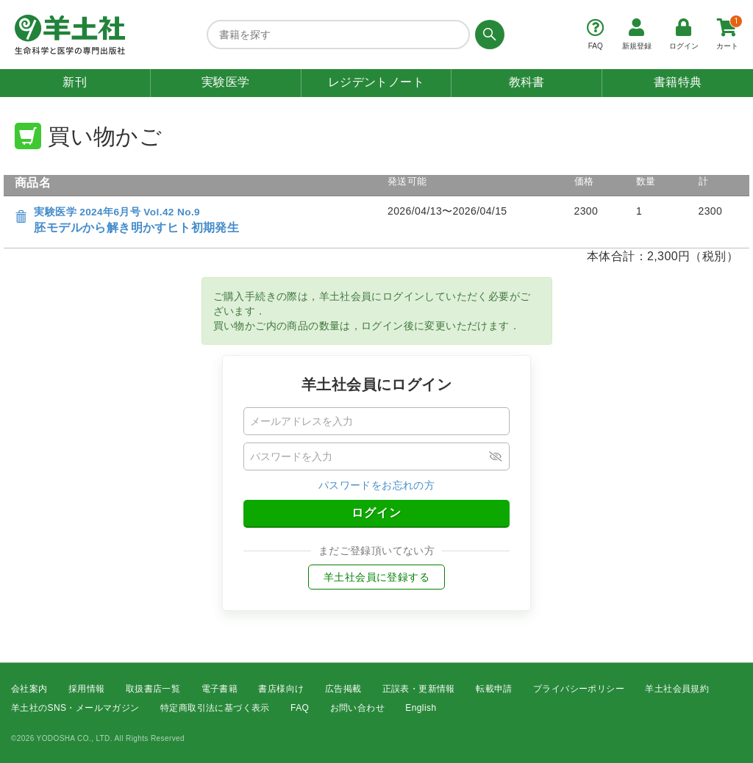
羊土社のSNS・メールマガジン (75, 708)
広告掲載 (343, 689)
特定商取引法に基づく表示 (215, 708)
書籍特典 (678, 82)
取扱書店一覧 (153, 689)
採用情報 (86, 689)
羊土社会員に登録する (376, 577)
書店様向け (281, 689)
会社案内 (29, 689)
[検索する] (487, 34)
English (420, 708)
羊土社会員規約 (677, 689)
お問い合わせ (357, 708)
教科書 (527, 82)
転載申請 (494, 689)
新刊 (75, 82)
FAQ (299, 708)
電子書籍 (219, 689)
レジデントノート (376, 82)
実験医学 (225, 82)
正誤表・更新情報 (418, 689)
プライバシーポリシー (578, 689)
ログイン (376, 512)
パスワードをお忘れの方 (376, 485)
